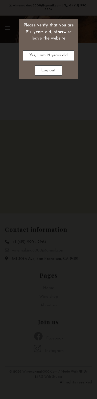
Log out (48, 70)
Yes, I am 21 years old (48, 55)
